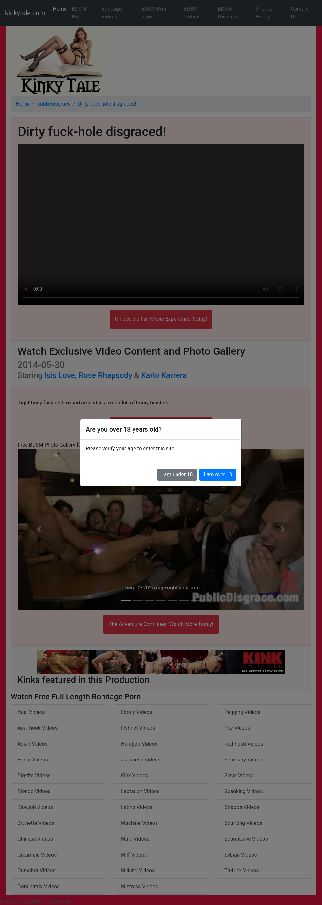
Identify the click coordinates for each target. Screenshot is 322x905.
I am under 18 (177, 474)
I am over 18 (218, 474)
